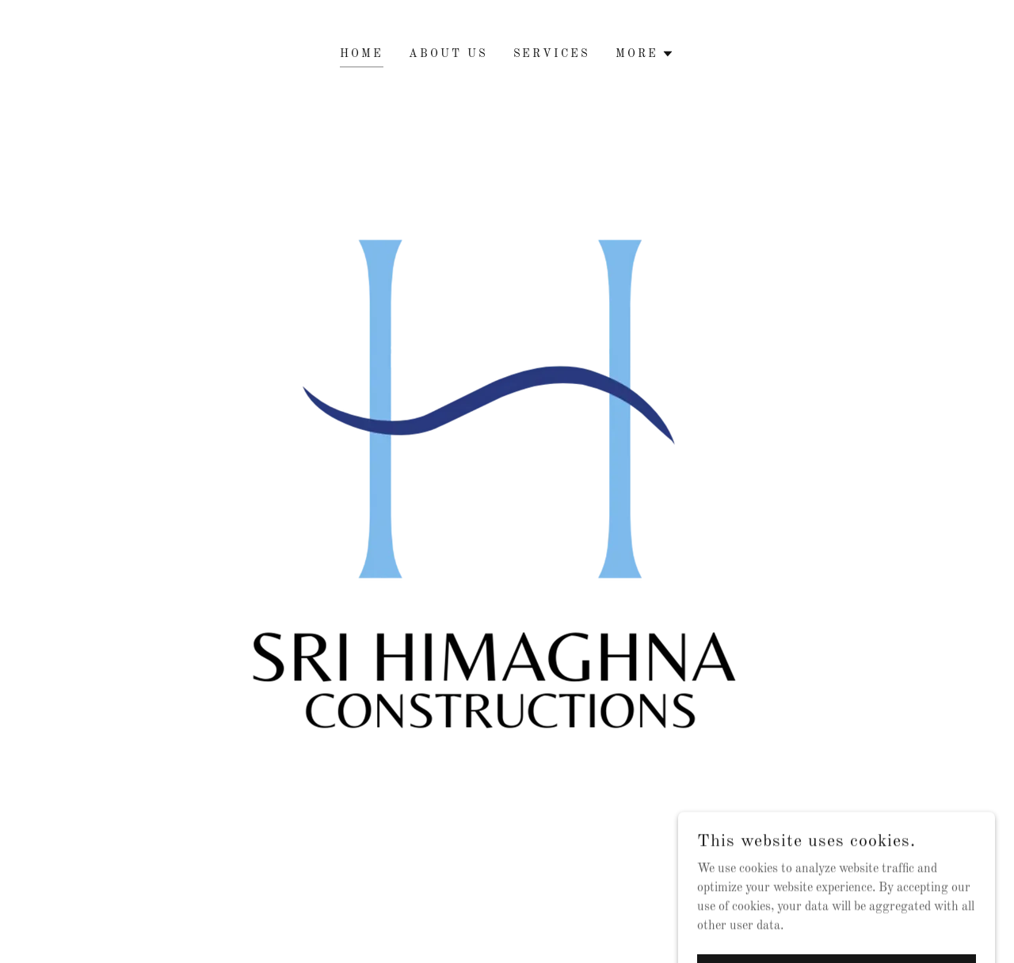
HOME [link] (361, 53)
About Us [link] (448, 53)
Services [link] (552, 53)
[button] (645, 53)
